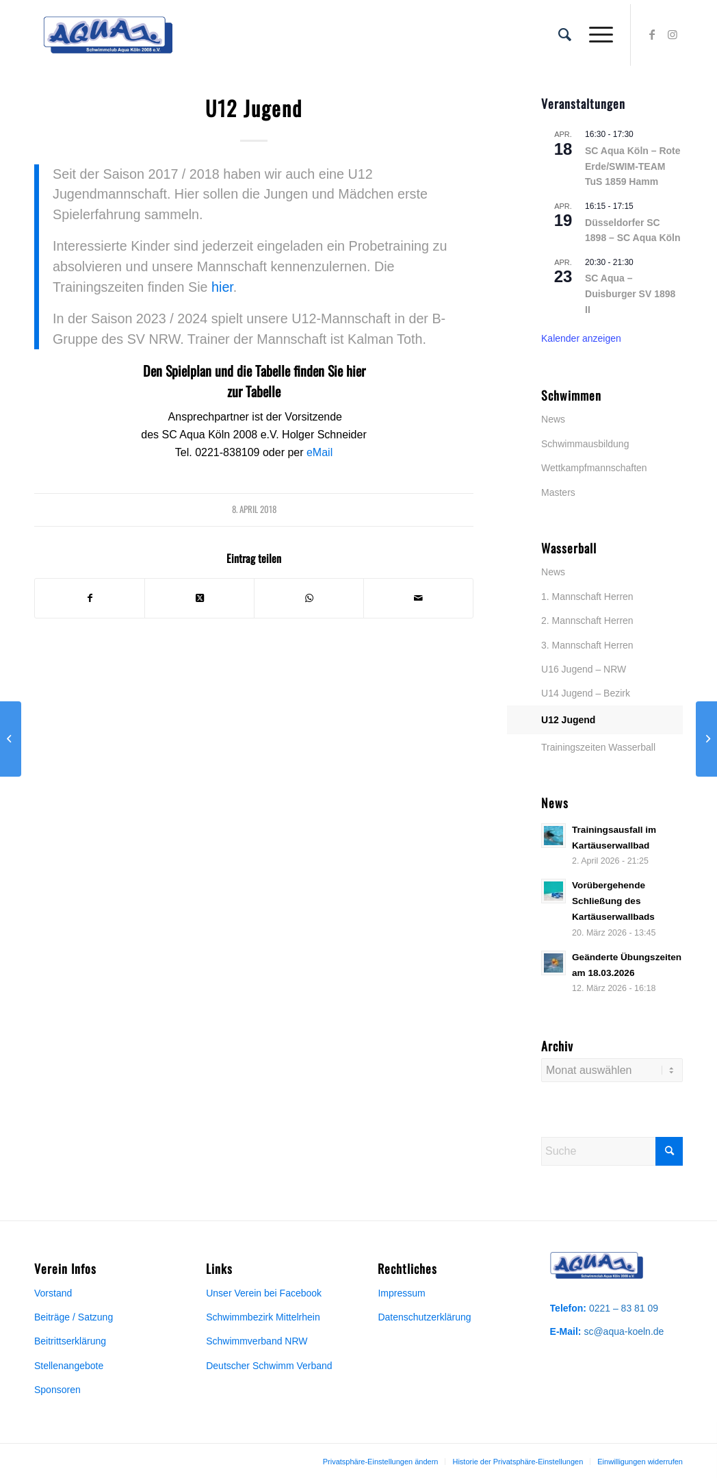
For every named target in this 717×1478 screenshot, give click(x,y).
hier (222, 287)
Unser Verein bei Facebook (264, 1293)
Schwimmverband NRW (256, 1341)
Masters (558, 492)
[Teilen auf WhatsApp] (309, 598)
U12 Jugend (568, 719)
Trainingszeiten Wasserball (598, 747)
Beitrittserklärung (70, 1341)
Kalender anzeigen (581, 338)
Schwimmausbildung (585, 443)
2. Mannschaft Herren (587, 620)
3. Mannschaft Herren (587, 645)
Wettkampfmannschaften (594, 467)
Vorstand (53, 1293)
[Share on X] (199, 598)
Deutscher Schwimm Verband (269, 1365)
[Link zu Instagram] (672, 34)
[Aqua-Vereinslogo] (108, 35)
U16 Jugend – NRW (583, 669)
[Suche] (564, 35)
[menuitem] (564, 35)
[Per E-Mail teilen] (418, 598)
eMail (320, 452)
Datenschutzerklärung (424, 1317)
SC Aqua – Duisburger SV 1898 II (630, 293)
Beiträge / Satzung (73, 1317)
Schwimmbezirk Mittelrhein (263, 1317)
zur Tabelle (254, 391)
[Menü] (596, 35)
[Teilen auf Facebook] (89, 598)
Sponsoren (57, 1389)
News (553, 419)
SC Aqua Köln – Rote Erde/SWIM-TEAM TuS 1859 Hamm (633, 166)
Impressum (401, 1293)
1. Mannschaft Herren (587, 596)
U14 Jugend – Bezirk (585, 693)
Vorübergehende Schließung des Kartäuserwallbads (613, 901)
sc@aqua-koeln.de (624, 1331)
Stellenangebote (68, 1365)
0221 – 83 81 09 (623, 1308)
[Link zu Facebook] (652, 34)
